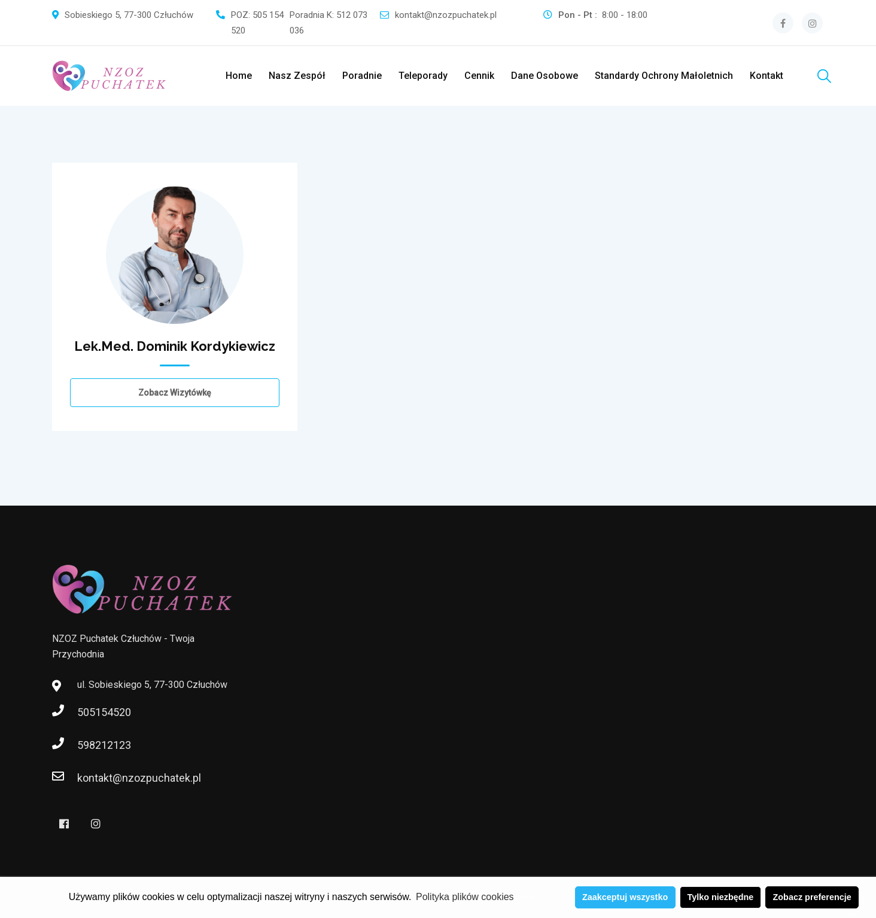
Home (239, 75)
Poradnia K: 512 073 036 (328, 23)
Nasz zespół (297, 75)
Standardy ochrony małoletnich (664, 75)
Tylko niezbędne (720, 897)
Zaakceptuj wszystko (625, 897)
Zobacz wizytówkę (174, 392)
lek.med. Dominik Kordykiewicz (174, 346)
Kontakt (766, 75)
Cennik (479, 75)
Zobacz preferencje (812, 897)
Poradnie (362, 75)
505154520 (89, 712)
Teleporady (423, 75)
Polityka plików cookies (465, 897)
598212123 (89, 745)
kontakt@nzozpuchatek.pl (446, 15)
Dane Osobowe (544, 75)
